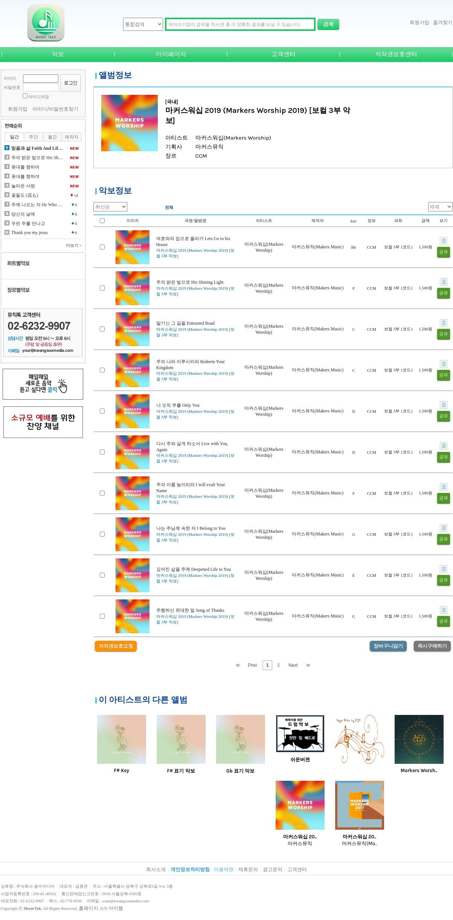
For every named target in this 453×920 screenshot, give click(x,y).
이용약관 (223, 869)
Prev (252, 665)
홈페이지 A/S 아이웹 (101, 908)
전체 (169, 207)
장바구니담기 (388, 646)
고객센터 (283, 54)
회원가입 (419, 22)
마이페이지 (171, 54)
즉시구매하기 (432, 646)
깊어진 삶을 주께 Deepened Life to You (193, 569)
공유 (443, 251)
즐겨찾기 (443, 22)
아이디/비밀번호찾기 (55, 109)
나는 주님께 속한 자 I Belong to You (191, 528)
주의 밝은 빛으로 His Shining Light (190, 282)
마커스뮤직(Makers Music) (317, 246)
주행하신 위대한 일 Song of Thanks (190, 610)
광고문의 (272, 869)
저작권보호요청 (116, 646)
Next (293, 665)
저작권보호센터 (396, 54)
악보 (58, 54)
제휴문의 (248, 869)
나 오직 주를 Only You (178, 405)
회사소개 (156, 869)
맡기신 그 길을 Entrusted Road (185, 323)
